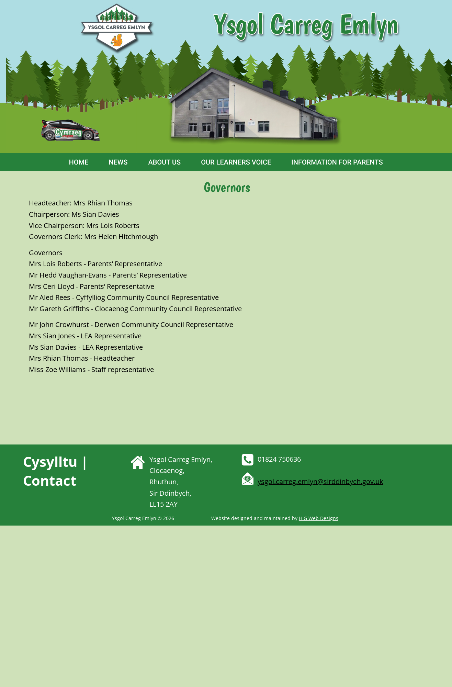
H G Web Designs (318, 518)
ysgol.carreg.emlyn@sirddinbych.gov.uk (320, 481)
